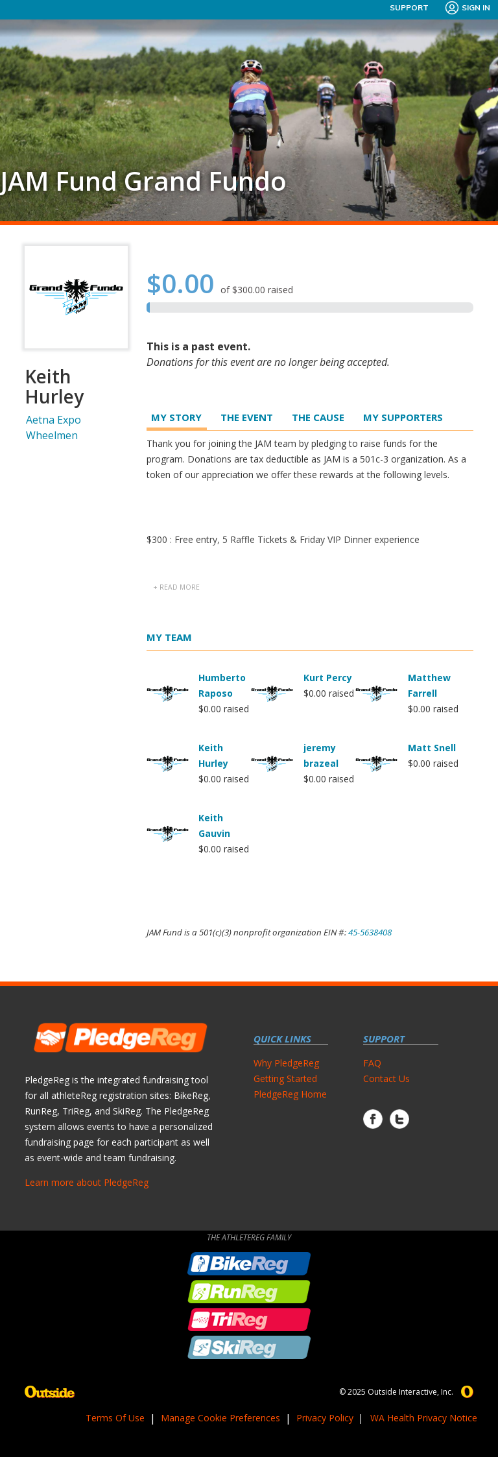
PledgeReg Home (290, 1094)
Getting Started (285, 1078)
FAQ (372, 1063)
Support (409, 7)
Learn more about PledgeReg (86, 1182)
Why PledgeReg (286, 1063)
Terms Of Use (115, 1418)
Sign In (467, 8)
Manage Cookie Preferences (220, 1418)
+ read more (176, 587)
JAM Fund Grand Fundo (143, 181)
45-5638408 (370, 932)
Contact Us (386, 1078)
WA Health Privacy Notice (423, 1418)
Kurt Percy (327, 677)
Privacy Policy (324, 1418)
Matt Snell (432, 747)
